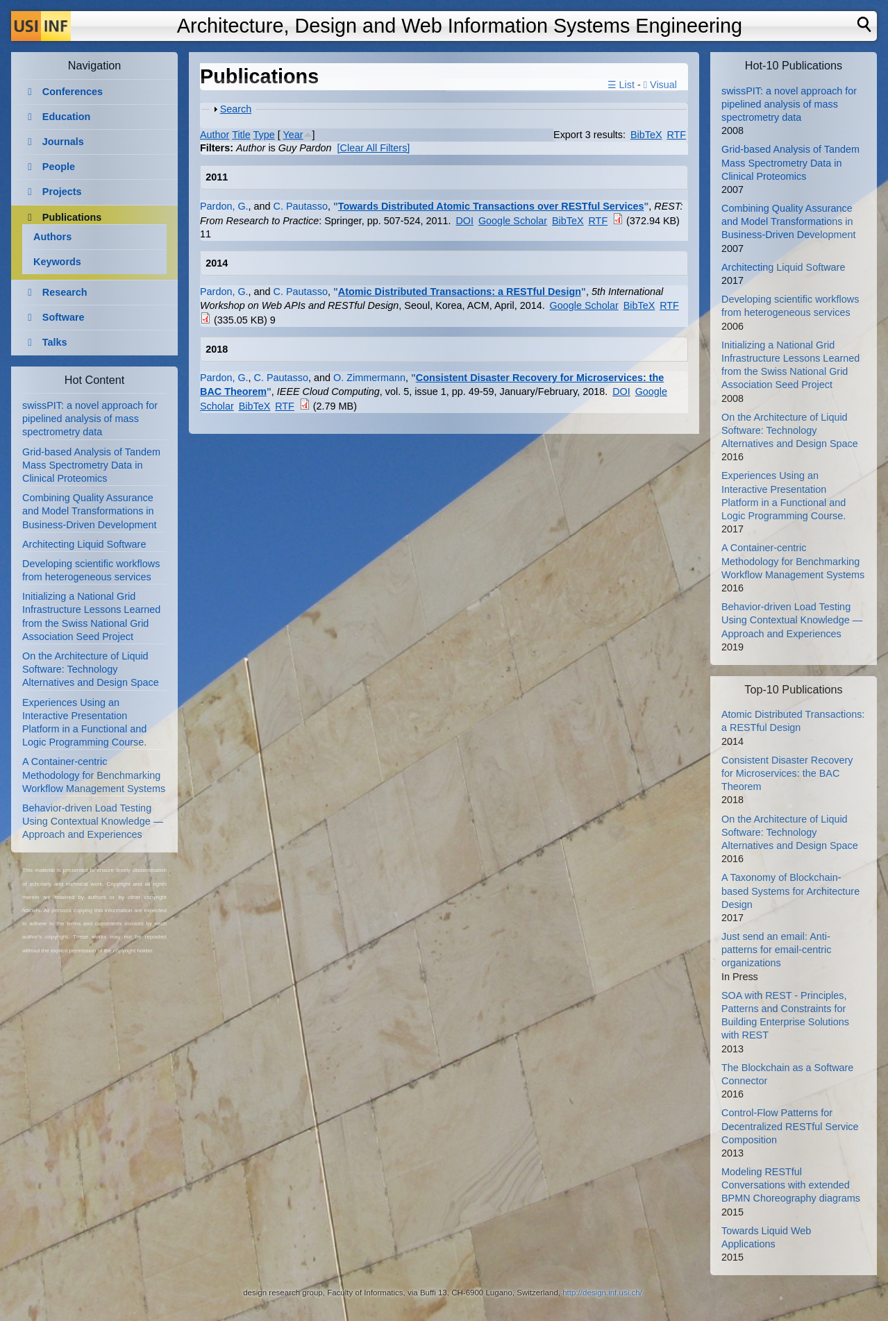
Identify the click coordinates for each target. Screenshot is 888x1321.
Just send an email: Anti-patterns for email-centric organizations (776, 949)
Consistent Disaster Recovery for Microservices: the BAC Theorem (787, 773)
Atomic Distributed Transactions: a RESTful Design (459, 291)
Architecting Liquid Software (84, 544)
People (58, 166)
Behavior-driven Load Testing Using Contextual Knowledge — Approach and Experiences (92, 821)
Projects (62, 191)
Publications (72, 217)
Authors (52, 236)
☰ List (621, 84)
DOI (464, 220)
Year (293, 134)
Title (241, 134)
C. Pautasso (301, 206)
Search (236, 109)
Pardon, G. (224, 206)
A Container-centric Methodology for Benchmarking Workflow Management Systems (93, 774)
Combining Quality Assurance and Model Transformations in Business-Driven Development (89, 511)
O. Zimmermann (369, 377)
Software (63, 317)
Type (264, 134)
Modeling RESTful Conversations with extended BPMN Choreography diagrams (790, 1185)
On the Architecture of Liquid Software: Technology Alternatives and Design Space (90, 669)
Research (64, 292)
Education (66, 116)
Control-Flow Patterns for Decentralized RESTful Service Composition (790, 1126)
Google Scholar (512, 220)
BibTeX (646, 134)
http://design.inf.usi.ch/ (602, 1292)
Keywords (57, 261)
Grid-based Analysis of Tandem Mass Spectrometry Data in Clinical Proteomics (91, 465)
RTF (676, 134)
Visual (660, 84)
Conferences (72, 91)
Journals (63, 141)
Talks (54, 342)
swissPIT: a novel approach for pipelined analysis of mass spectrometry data (90, 418)
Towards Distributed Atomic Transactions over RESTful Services (491, 206)
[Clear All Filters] (373, 147)
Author (214, 134)
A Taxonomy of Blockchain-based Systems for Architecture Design (790, 890)
